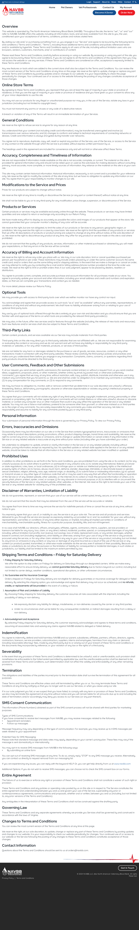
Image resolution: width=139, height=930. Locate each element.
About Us (106, 2)
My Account (126, 7)
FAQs (120, 2)
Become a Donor (104, 12)
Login (89, 2)
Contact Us (108, 7)
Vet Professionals (88, 7)
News (113, 2)
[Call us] (135, 2)
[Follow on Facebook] (133, 2)
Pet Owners (67, 7)
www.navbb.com (122, 763)
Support (96, 2)
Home (52, 7)
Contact (127, 2)
